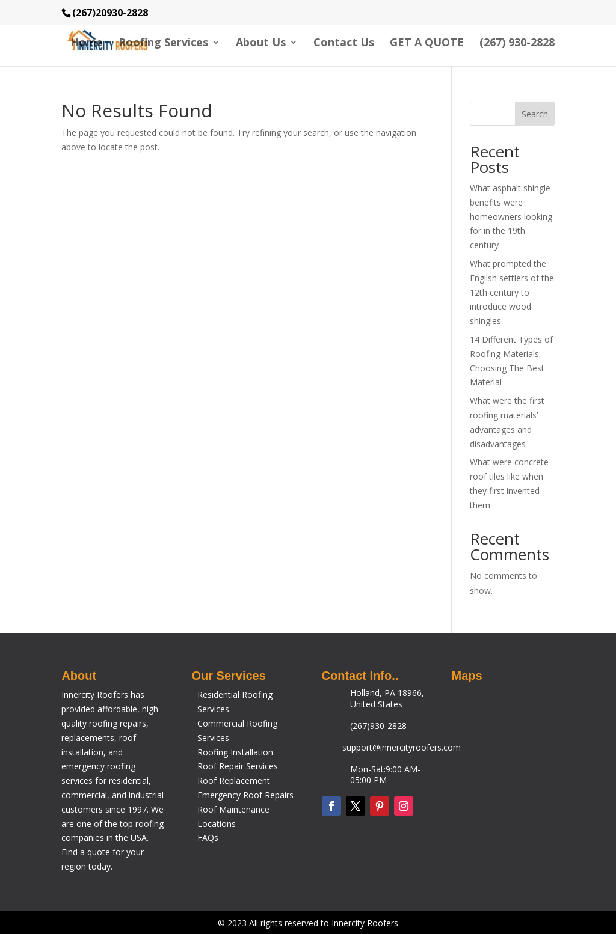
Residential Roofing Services (235, 702)
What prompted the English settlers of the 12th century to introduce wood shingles (512, 292)
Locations (216, 823)
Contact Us (343, 43)
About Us (261, 43)
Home (86, 43)
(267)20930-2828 (110, 12)
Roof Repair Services (237, 766)
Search (535, 114)
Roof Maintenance (233, 809)
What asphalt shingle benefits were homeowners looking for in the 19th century (511, 216)
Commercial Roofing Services (237, 730)
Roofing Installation (235, 752)
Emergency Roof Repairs (245, 795)
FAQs (207, 837)
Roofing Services (163, 43)
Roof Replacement (233, 780)
